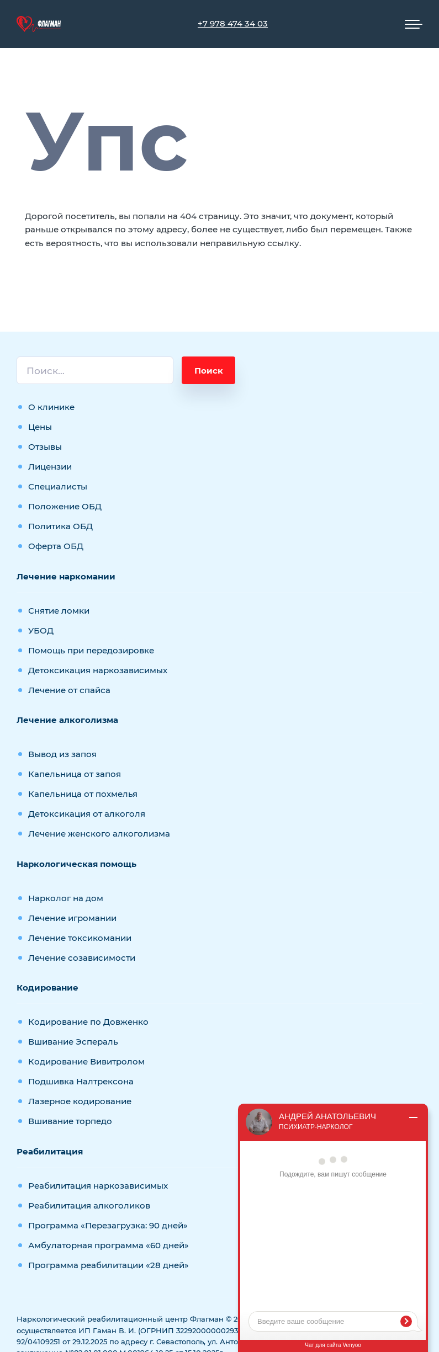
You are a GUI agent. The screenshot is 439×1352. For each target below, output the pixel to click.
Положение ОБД (65, 506)
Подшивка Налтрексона (81, 1081)
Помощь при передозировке (91, 650)
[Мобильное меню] (413, 24)
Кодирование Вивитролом (86, 1061)
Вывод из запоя (62, 754)
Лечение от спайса (69, 690)
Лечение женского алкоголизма (99, 833)
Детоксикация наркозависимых (97, 670)
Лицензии (50, 466)
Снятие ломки (58, 610)
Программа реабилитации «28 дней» (108, 1265)
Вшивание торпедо (70, 1121)
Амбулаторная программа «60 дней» (108, 1245)
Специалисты (57, 486)
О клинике (51, 407)
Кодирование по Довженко (88, 1021)
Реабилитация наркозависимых (98, 1185)
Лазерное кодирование (79, 1101)
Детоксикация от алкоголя (86, 813)
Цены (40, 427)
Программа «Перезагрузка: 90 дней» (108, 1225)
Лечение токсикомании (79, 938)
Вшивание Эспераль (73, 1041)
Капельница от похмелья (82, 794)
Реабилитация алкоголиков (89, 1205)
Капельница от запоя (74, 774)
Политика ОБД (60, 526)
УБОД (41, 630)
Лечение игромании (72, 918)
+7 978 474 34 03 (233, 23)
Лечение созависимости (81, 957)
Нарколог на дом (65, 898)
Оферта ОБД (55, 546)
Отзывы (45, 446)
